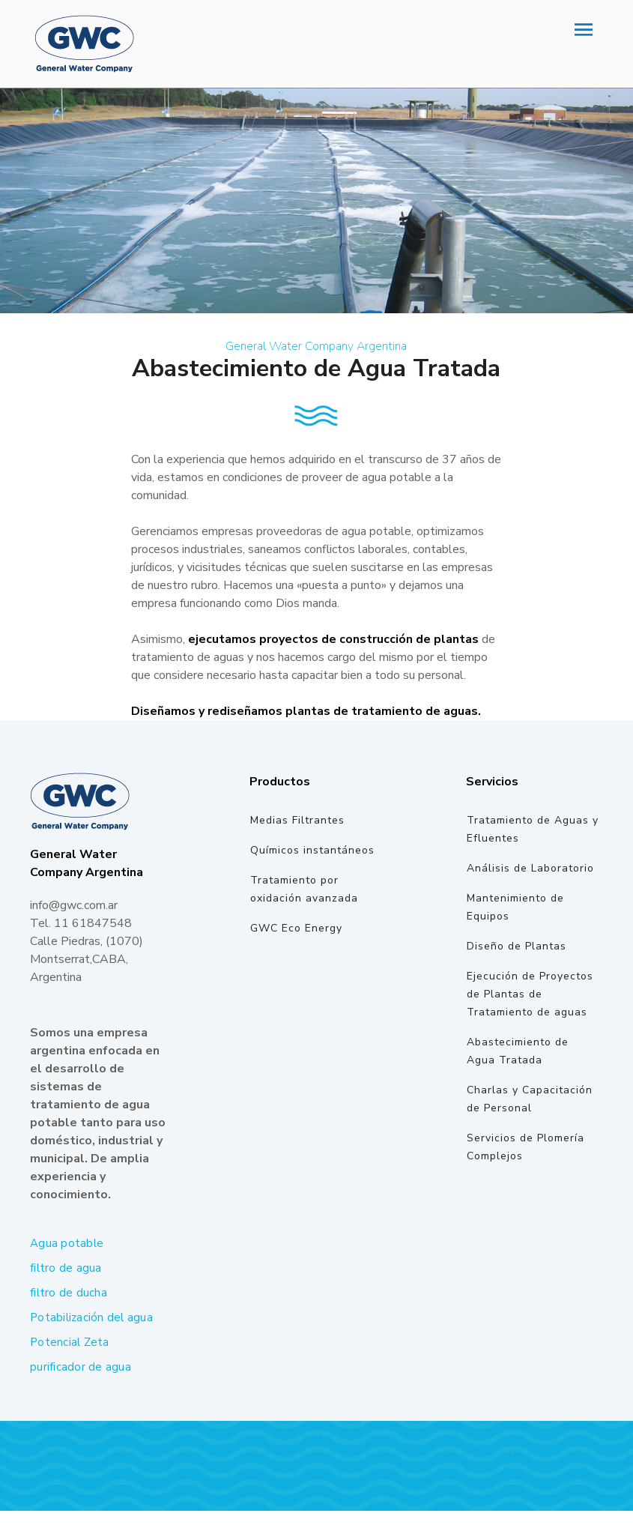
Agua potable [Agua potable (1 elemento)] (66, 1243)
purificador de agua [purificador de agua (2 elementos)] (80, 1366)
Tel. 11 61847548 (81, 923)
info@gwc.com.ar (74, 905)
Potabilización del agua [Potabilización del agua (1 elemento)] (91, 1317)
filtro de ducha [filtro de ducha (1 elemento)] (68, 1292)
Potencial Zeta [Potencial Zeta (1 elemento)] (69, 1342)
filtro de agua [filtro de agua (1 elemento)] (66, 1267)
